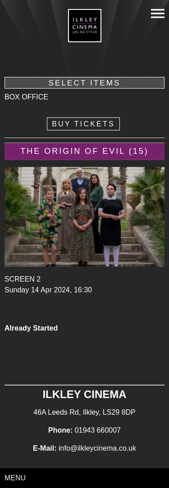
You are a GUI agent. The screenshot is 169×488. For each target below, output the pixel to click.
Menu (15, 478)
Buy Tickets (83, 124)
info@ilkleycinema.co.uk (97, 448)
